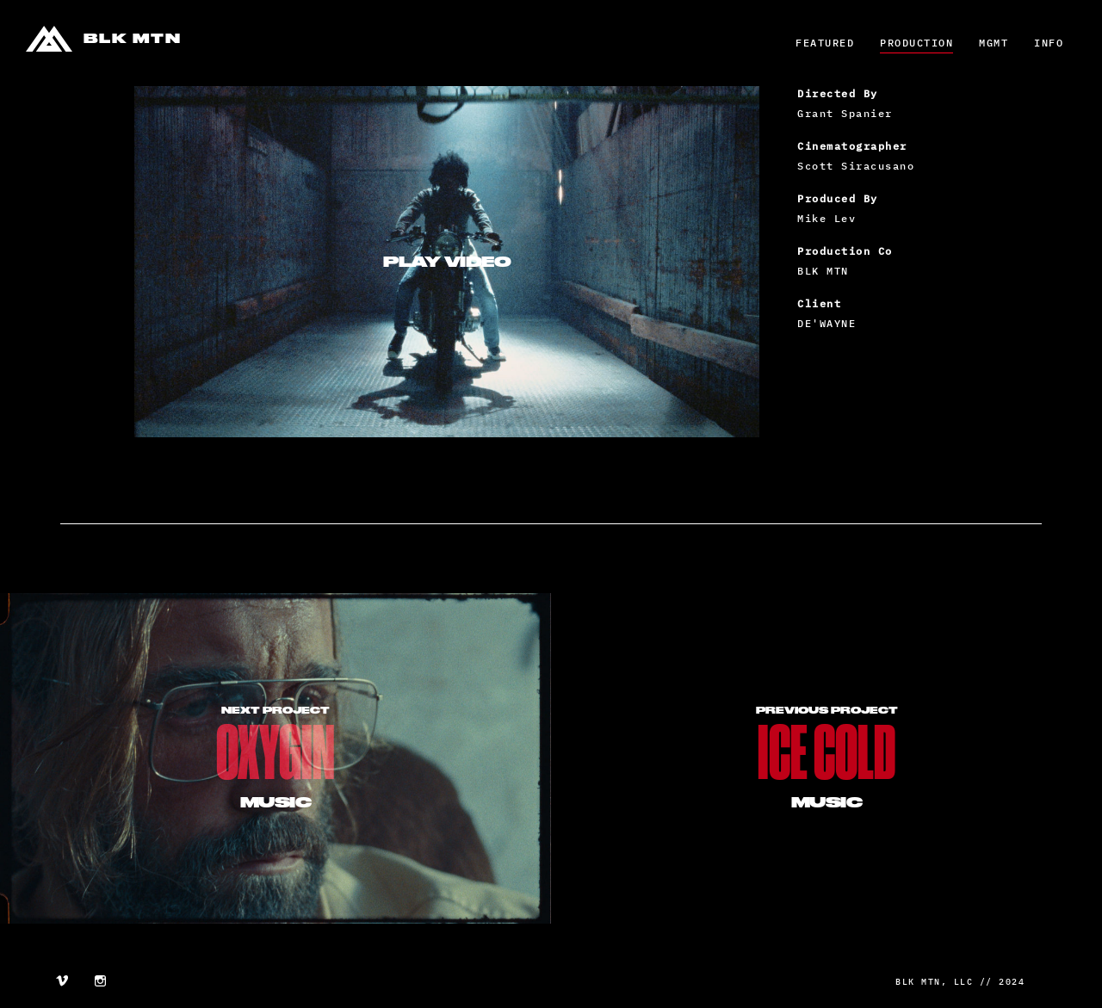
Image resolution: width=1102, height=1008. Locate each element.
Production (916, 42)
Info (1048, 42)
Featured (825, 42)
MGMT (993, 42)
